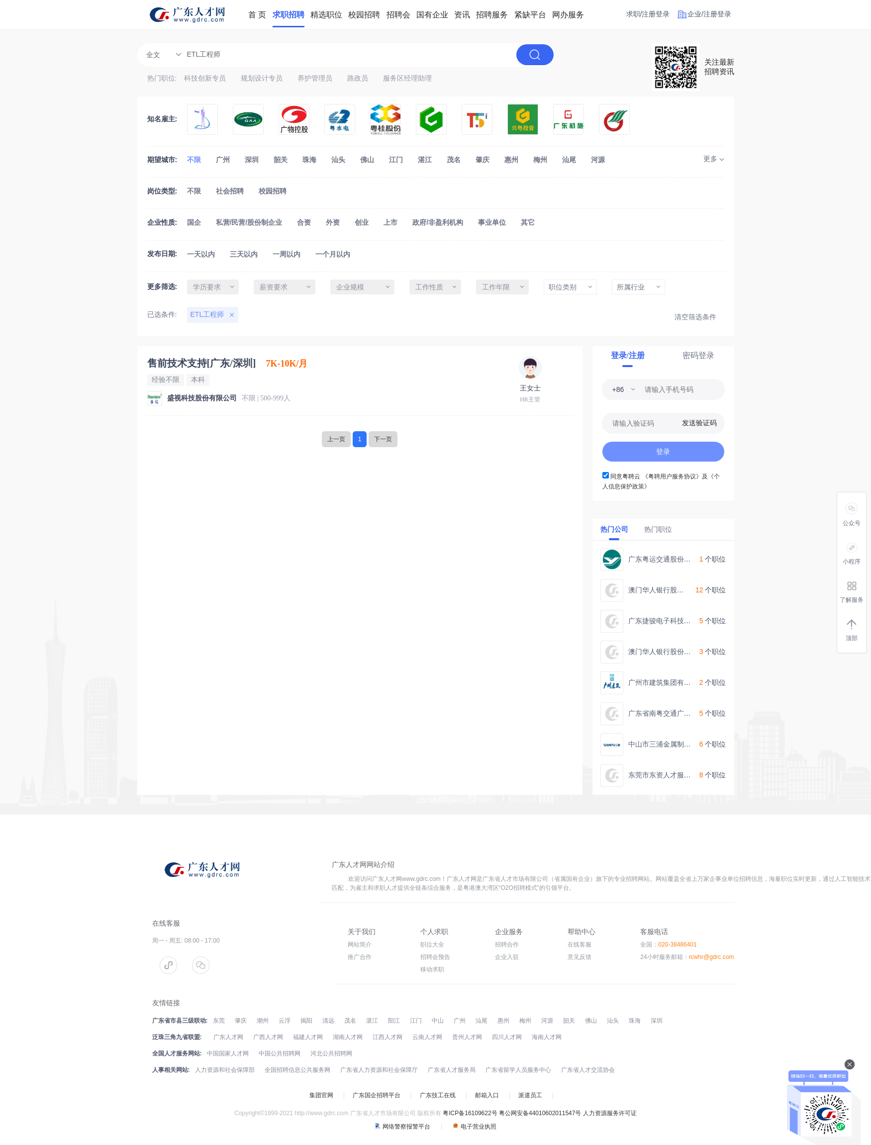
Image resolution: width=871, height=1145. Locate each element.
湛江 (425, 160)
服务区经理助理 (407, 78)
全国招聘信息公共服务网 (297, 1069)
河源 (598, 160)
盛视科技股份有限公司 (202, 398)
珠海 (309, 160)
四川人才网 (507, 1037)
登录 (663, 452)
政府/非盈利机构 (437, 222)
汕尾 (569, 160)
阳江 (394, 1020)
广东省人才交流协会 (588, 1069)
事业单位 (492, 222)
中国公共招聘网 (279, 1053)
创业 (362, 222)
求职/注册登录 (648, 14)
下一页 (383, 439)
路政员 (357, 78)
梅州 (540, 160)
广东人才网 (228, 1037)
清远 (328, 1020)
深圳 (252, 160)
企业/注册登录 (709, 14)
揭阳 (306, 1020)
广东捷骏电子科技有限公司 (670, 621)
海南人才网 (547, 1037)
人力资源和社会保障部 (225, 1069)
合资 (304, 222)
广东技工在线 (438, 1095)
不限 (194, 160)
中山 (438, 1020)
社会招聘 (230, 191)
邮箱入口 (487, 1095)
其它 (528, 222)
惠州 (511, 160)
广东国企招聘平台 (376, 1095)
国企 (194, 222)
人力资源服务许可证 (610, 1113)
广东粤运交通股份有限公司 (670, 559)
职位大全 (432, 944)
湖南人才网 (348, 1037)
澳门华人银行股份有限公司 (670, 590)
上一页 (336, 439)
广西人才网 (268, 1037)
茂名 (454, 160)
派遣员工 (530, 1095)
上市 (390, 222)
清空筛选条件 (695, 317)
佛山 (367, 160)
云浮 (284, 1020)
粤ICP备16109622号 (470, 1113)
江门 (396, 160)
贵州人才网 (467, 1037)
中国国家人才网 (228, 1053)
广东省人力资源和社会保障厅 (379, 1069)
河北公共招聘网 (331, 1053)
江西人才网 (387, 1037)
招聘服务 (492, 14)
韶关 (281, 160)
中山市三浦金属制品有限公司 (673, 744)
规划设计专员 (262, 78)
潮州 (263, 1020)
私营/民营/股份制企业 (249, 222)
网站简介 (360, 944)
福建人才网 (308, 1037)
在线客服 (579, 944)
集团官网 (321, 1095)
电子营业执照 (474, 1126)
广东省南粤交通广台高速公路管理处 (684, 713)
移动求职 (432, 969)
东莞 (219, 1020)
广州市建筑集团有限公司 (666, 682)
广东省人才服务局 (452, 1069)
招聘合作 (507, 944)
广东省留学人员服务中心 (518, 1069)
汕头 (338, 160)
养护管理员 (314, 78)
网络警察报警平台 (402, 1126)
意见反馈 (579, 957)
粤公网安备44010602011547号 (540, 1113)
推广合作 (360, 957)
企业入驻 (507, 957)
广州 (223, 160)
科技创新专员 (205, 78)
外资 (333, 222)
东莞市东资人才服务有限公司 (673, 775)
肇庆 (482, 160)
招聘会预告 (435, 957)
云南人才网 (427, 1037)
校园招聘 (273, 191)
